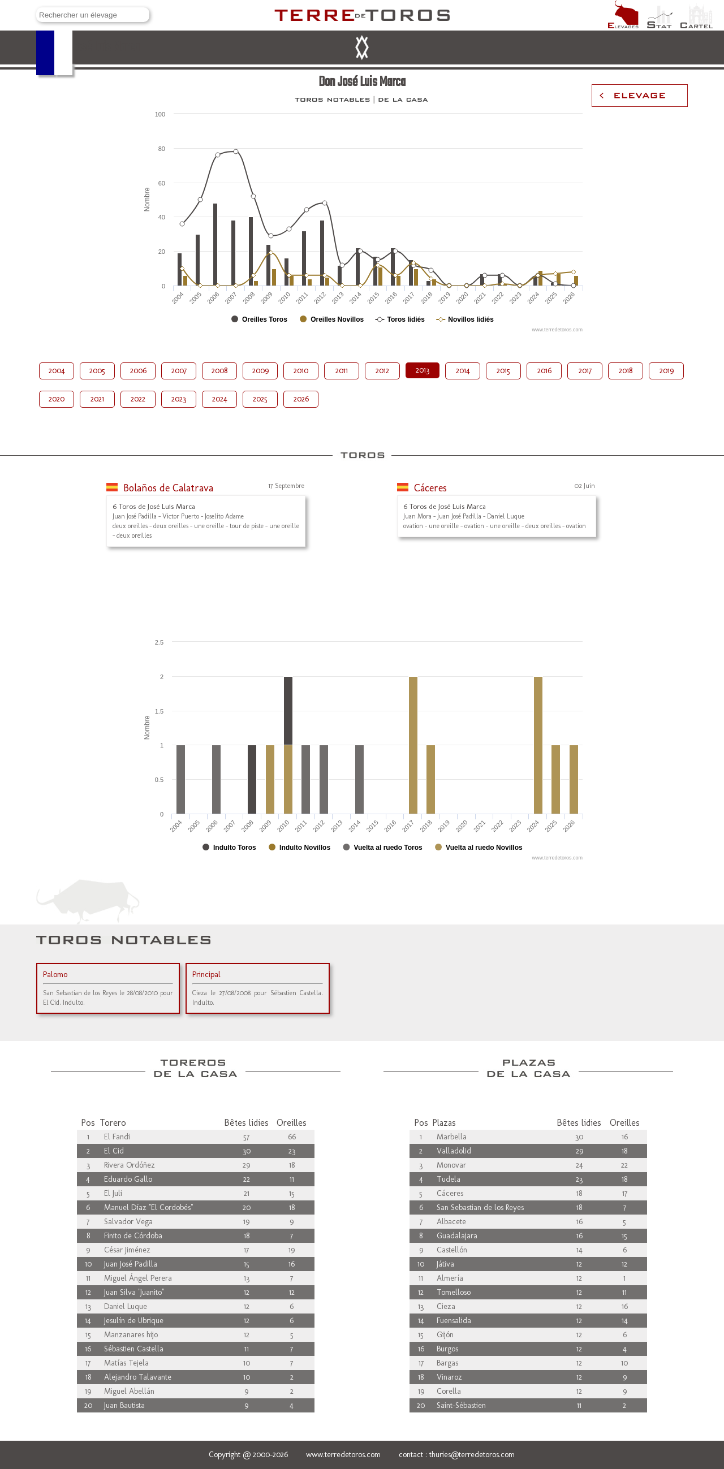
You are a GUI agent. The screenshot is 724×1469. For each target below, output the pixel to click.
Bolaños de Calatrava (168, 488)
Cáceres (430, 488)
